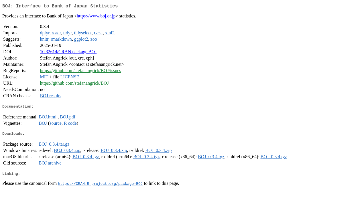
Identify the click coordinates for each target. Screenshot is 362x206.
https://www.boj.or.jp (96, 17)
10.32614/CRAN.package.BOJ (68, 52)
